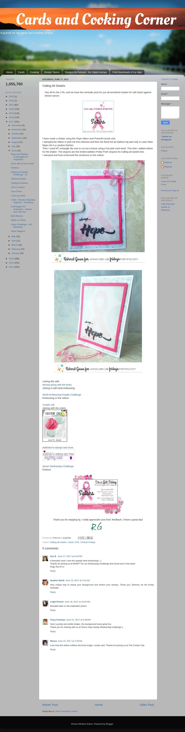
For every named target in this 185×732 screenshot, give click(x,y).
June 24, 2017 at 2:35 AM (70, 641)
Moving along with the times (57, 384)
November (16, 129)
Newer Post (50, 704)
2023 (11, 96)
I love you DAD (18, 195)
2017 (11, 121)
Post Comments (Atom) (67, 711)
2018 (11, 117)
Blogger (109, 724)
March (14, 245)
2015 (11, 263)
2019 (11, 113)
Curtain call (48, 404)
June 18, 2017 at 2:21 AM (77, 580)
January (15, 253)
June (14, 150)
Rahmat (168, 162)
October (15, 133)
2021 (11, 105)
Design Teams (51, 72)
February (16, 249)
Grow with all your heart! (22, 163)
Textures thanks (18, 179)
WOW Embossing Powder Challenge (61, 394)
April (13, 241)
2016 (11, 258)
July (13, 146)
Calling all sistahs (58, 542)
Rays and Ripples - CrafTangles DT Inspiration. (20, 156)
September (17, 138)
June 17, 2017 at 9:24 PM (70, 556)
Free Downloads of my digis (127, 72)
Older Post (147, 704)
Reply (53, 571)
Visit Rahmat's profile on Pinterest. (168, 207)
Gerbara (15, 168)
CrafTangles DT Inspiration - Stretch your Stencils (21, 209)
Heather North (57, 580)
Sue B (53, 556)
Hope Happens (18, 231)
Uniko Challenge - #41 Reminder (21, 225)
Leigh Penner (57, 601)
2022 (11, 100)
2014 (11, 267)
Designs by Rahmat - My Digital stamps (86, 72)
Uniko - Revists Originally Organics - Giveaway (23, 201)
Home (9, 72)
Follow (164, 151)
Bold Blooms (17, 216)
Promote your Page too (170, 190)
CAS (77, 542)
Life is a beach (18, 187)
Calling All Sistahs (19, 183)
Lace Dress (16, 191)
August (15, 142)
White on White (18, 220)
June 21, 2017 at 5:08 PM (78, 620)
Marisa (53, 641)
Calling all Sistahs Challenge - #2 (19, 173)
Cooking (34, 72)
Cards (21, 72)
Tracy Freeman (57, 620)
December (16, 125)
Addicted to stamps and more (57, 447)
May (13, 236)
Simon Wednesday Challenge (58, 466)
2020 (11, 109)
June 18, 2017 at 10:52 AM (77, 601)
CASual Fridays (87, 542)
